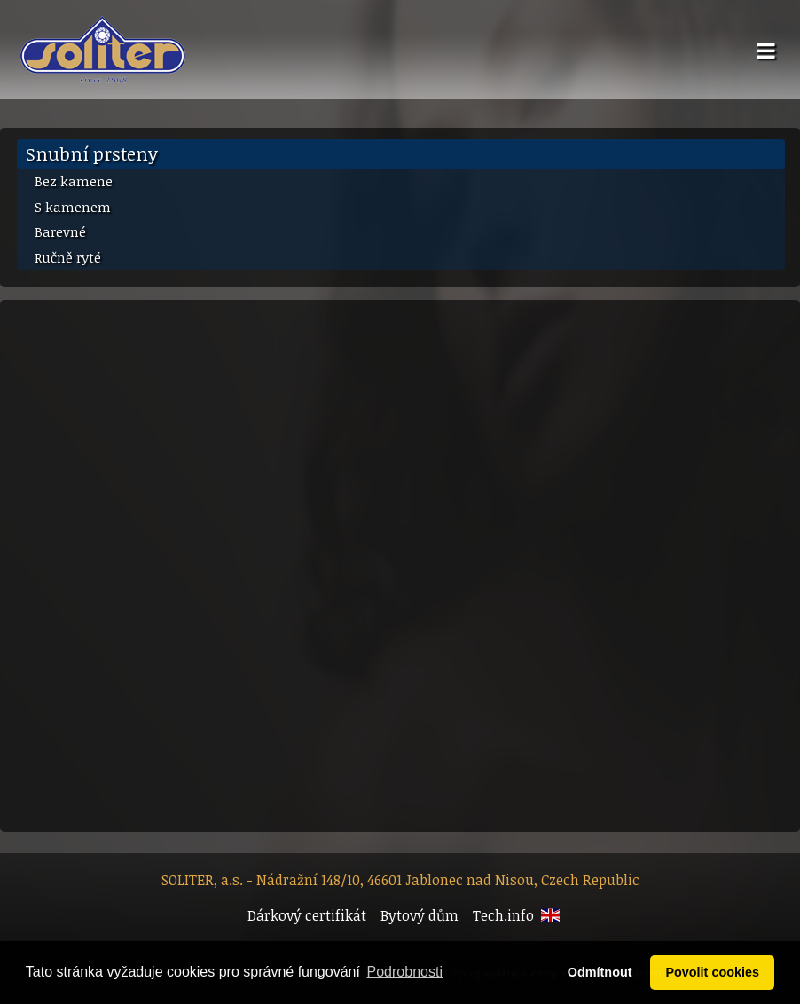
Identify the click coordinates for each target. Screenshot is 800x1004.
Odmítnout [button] (600, 972)
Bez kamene (74, 181)
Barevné (60, 231)
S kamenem (73, 207)
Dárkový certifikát (306, 915)
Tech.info (503, 915)
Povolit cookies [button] (712, 972)
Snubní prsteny (92, 153)
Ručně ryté (68, 257)
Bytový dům (419, 915)
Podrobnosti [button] (405, 971)
